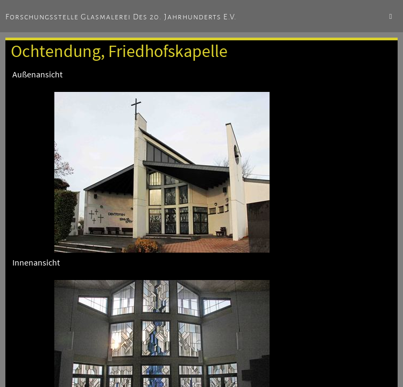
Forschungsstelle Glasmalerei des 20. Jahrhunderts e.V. (121, 16)
